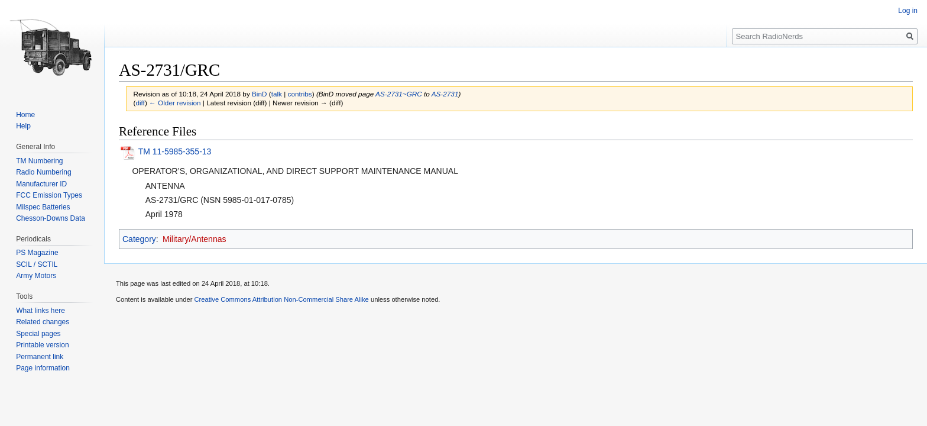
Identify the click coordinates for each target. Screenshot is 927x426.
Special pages (38, 334)
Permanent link (39, 357)
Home (25, 115)
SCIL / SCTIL (36, 264)
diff (139, 102)
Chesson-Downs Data (50, 218)
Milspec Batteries (43, 207)
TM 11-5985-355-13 (175, 151)
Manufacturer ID (41, 184)
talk (276, 94)
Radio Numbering (43, 172)
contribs (300, 94)
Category (139, 239)
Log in (908, 11)
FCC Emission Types (49, 195)
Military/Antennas (194, 239)
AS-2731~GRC (398, 94)
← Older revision (175, 102)
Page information (43, 368)
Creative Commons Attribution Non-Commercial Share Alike (281, 299)
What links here (40, 310)
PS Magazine (37, 252)
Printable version (42, 345)
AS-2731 (445, 94)
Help (23, 126)
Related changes (42, 322)
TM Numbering (39, 161)
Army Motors (36, 276)
